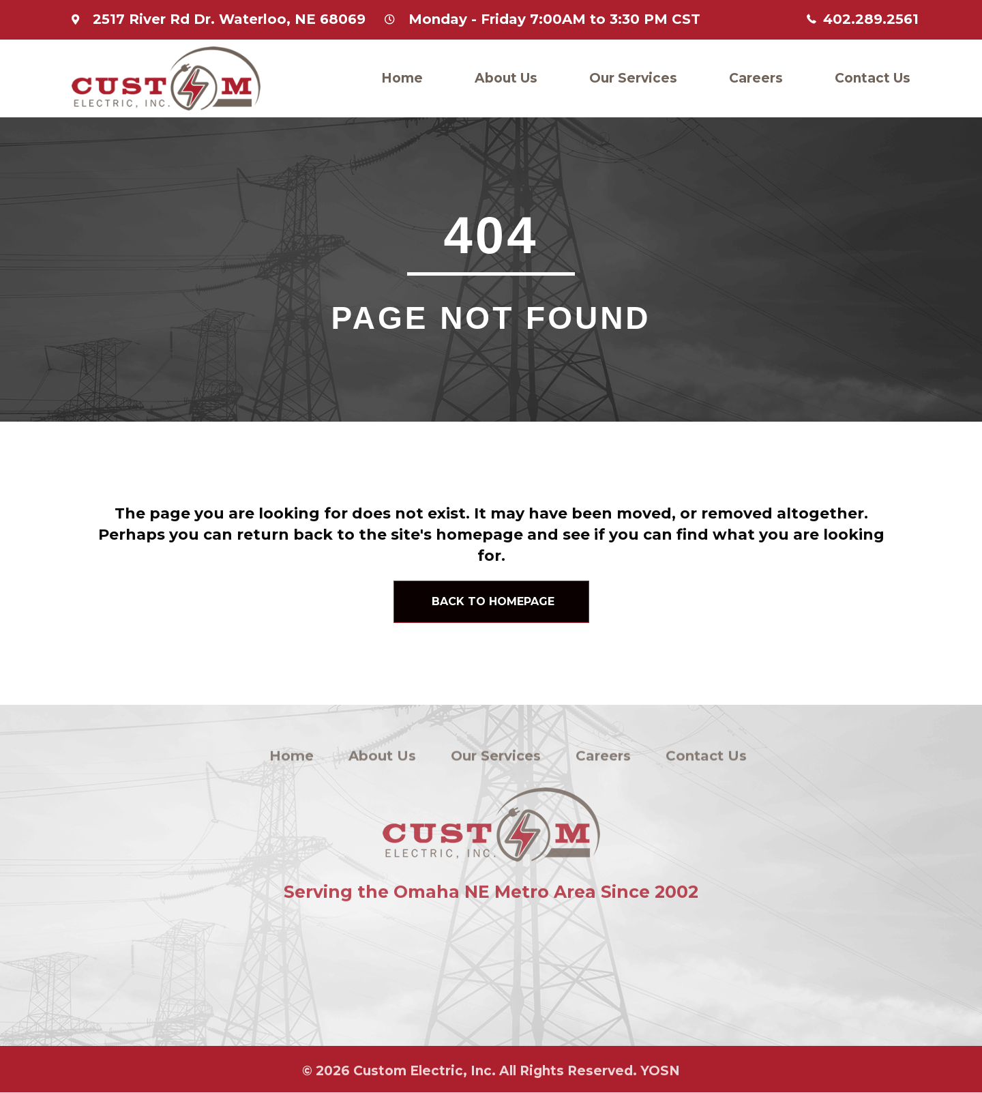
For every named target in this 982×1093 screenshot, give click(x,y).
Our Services (633, 78)
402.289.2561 (871, 19)
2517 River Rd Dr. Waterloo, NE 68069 (229, 19)
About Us (506, 78)
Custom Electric (408, 1073)
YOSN (660, 1073)
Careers (756, 78)
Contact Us (872, 78)
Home (402, 78)
